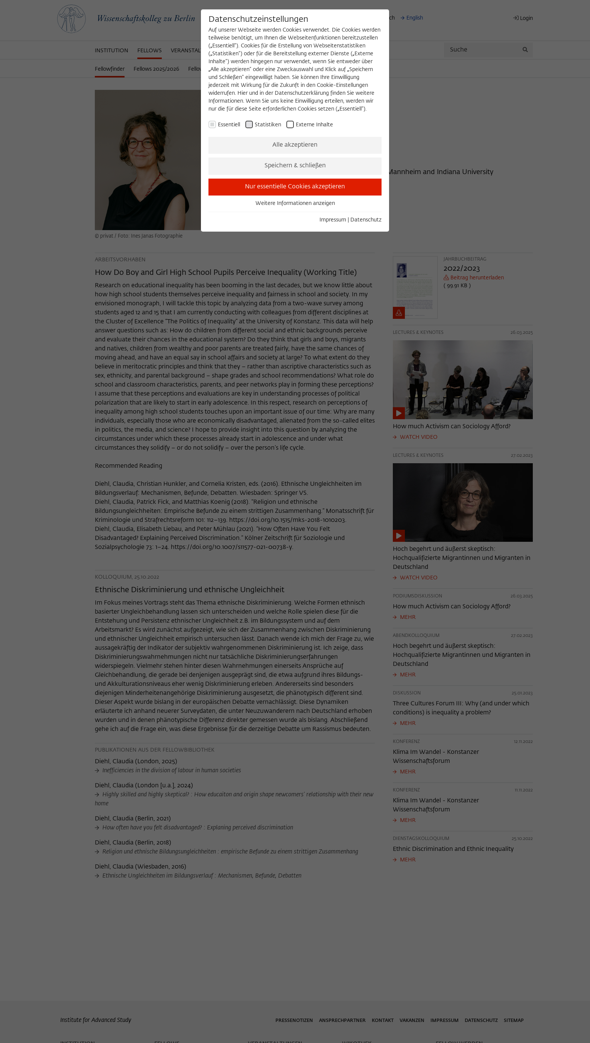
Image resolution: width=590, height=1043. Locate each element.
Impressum (332, 220)
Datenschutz (366, 220)
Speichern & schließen (295, 166)
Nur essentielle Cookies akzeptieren (295, 187)
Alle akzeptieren (295, 145)
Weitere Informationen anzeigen (295, 203)
